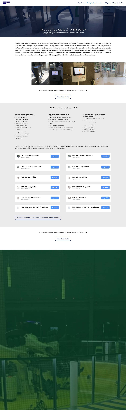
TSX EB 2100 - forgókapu (30, 197)
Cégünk (107, 3)
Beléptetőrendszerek (94, 3)
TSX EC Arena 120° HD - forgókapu (34, 207)
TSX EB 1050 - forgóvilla (81, 187)
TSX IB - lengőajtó (79, 197)
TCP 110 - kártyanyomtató (31, 166)
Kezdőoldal (81, 3)
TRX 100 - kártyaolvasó (30, 155)
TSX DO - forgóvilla (28, 187)
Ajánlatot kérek (63, 97)
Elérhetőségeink (117, 3)
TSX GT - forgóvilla (28, 177)
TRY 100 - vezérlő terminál (82, 155)
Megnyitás (54, 156)
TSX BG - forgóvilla (79, 177)
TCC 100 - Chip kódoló (80, 166)
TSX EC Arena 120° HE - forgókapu (85, 207)
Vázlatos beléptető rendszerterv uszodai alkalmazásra (38, 218)
